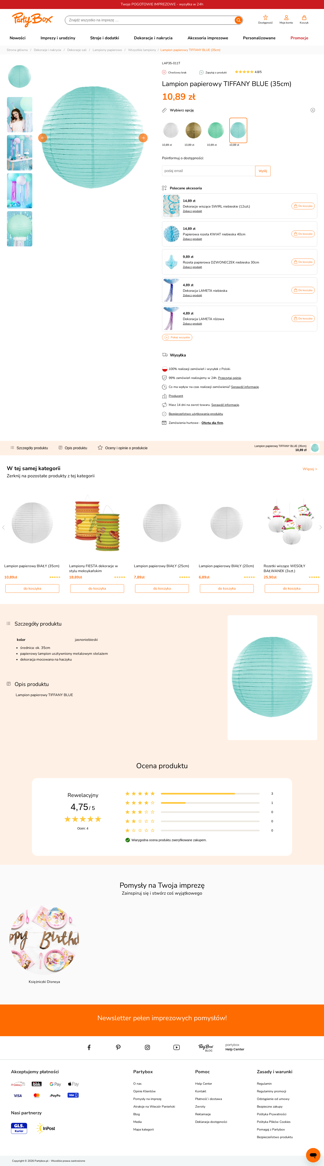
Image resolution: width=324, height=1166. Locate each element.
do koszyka (32, 588)
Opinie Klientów (144, 1091)
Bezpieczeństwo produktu (275, 1137)
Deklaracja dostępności (211, 1122)
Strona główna (17, 50)
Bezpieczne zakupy (269, 1106)
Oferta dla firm (212, 423)
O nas (137, 1084)
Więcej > (310, 469)
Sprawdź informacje (245, 387)
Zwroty (200, 1106)
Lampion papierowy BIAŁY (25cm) (161, 566)
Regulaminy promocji (271, 1091)
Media (137, 1122)
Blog (136, 1114)
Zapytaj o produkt (216, 72)
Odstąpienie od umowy (273, 1099)
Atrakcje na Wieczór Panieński (154, 1106)
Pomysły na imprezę (147, 1099)
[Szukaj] (150, 20)
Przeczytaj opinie (229, 378)
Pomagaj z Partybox (271, 1129)
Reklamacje (203, 1114)
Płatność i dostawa (208, 1099)
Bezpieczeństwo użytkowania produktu (196, 414)
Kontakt (200, 1091)
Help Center (203, 1084)
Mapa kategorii (143, 1129)
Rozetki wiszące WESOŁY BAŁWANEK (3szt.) (284, 568)
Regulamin (264, 1084)
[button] (265, 19)
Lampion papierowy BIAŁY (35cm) (31, 566)
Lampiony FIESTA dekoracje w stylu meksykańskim (93, 568)
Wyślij (263, 171)
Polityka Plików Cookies (274, 1122)
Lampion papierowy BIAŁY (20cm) (226, 566)
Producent (176, 396)
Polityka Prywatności (271, 1114)
